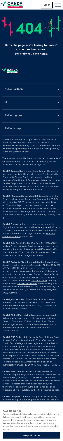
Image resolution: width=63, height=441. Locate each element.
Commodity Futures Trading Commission (22, 177)
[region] (31, 421)
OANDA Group (11, 128)
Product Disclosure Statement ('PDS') (28, 278)
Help (5, 102)
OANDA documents (27, 284)
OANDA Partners (13, 89)
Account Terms (39, 281)
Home (43, 54)
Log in (47, 5)
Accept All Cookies (31, 435)
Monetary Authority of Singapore (19, 249)
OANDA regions (12, 115)
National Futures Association (32, 180)
